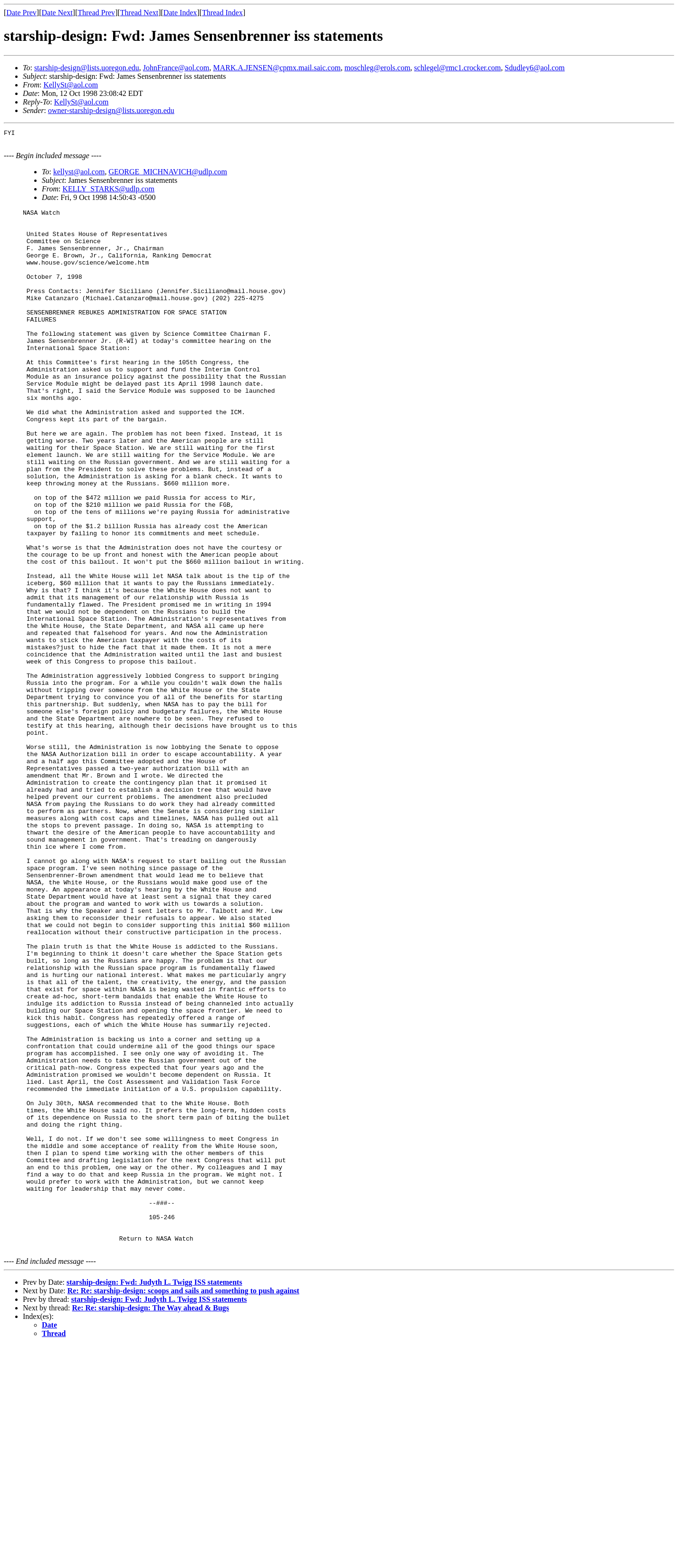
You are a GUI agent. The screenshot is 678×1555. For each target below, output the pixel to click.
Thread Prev (96, 13)
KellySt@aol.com (70, 85)
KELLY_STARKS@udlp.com (108, 190)
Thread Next (139, 13)
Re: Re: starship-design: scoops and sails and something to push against (183, 1500)
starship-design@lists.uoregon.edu (86, 68)
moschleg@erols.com (377, 68)
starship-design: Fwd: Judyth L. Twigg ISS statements (154, 1492)
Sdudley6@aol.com (534, 68)
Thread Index (222, 13)
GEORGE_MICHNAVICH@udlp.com (167, 173)
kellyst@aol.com (79, 173)
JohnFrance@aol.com (176, 68)
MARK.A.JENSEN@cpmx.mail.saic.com (276, 68)
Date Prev (21, 13)
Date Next (57, 13)
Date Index (180, 13)
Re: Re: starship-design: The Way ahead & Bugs (150, 1517)
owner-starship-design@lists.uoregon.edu (111, 110)
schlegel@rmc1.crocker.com (457, 68)
